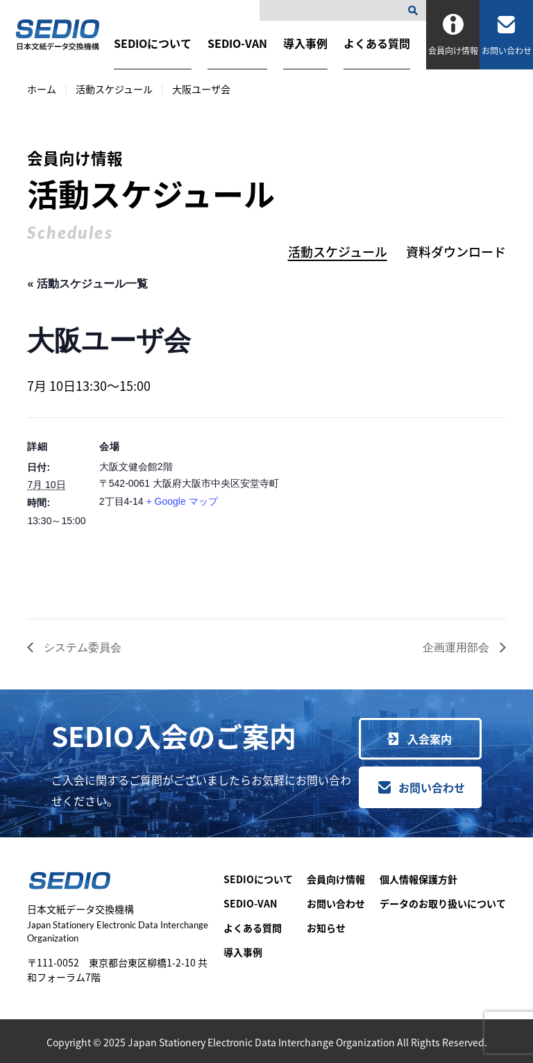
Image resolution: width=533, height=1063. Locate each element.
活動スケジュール (114, 89)
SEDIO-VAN (237, 43)
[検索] (415, 10)
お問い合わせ (431, 787)
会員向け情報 (336, 879)
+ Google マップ (181, 501)
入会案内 (429, 738)
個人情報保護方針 (418, 879)
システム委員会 (80, 647)
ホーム (41, 89)
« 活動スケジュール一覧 (87, 284)
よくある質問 (377, 43)
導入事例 (305, 43)
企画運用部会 (457, 647)
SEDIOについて (153, 43)
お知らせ (326, 928)
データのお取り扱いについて (443, 903)
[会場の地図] (396, 513)
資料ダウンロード (456, 251)
